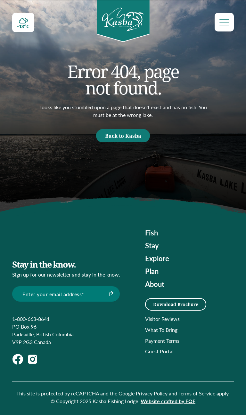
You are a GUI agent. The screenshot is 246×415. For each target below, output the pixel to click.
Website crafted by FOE (168, 401)
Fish (151, 232)
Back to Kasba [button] (123, 135)
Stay (152, 245)
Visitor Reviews (162, 318)
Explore (157, 258)
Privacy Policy (152, 393)
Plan (152, 271)
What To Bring (161, 329)
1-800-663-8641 (31, 318)
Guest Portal (159, 351)
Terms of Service (196, 393)
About (154, 284)
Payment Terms (162, 340)
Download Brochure (175, 304)
